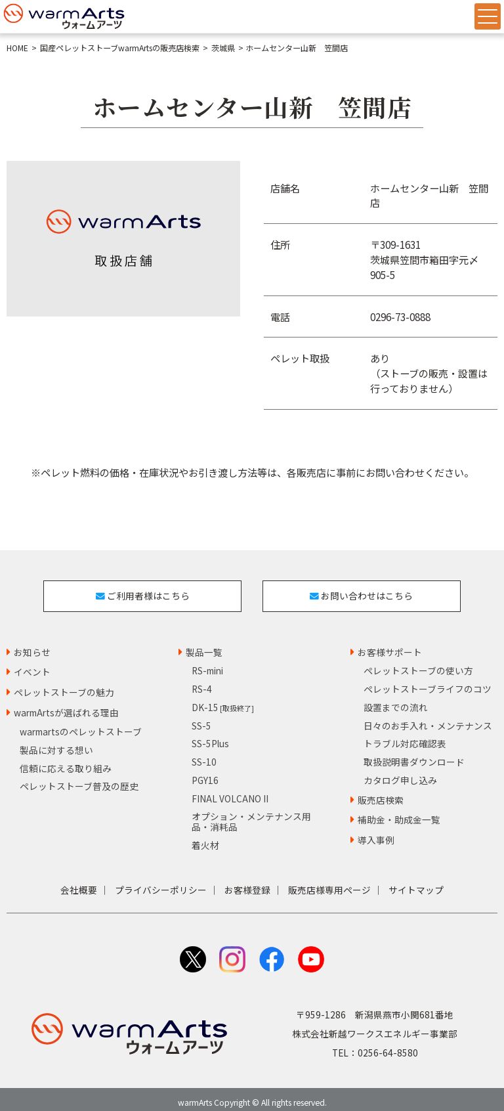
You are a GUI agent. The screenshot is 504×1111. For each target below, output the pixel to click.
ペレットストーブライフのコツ (428, 681)
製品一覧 (204, 644)
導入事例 (376, 832)
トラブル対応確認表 (405, 736)
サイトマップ (416, 882)
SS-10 (204, 754)
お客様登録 (247, 882)
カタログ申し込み (400, 772)
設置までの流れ (396, 700)
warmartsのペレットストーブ (81, 724)
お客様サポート (390, 644)
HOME (17, 48)
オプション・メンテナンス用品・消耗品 (251, 814)
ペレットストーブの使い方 (418, 663)
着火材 (205, 837)
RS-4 (202, 681)
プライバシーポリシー (161, 882)
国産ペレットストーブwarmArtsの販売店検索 (120, 48)
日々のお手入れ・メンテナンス (428, 717)
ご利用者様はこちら (139, 591)
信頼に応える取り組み (66, 760)
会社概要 (78, 882)
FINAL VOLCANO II (230, 790)
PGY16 (205, 772)
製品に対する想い (56, 742)
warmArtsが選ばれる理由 (66, 705)
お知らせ (32, 644)
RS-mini (207, 663)
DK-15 (223, 700)
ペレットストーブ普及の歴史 (79, 778)
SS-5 (201, 717)
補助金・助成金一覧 (399, 812)
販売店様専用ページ (329, 882)
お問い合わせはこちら (365, 591)
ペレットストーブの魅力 (64, 684)
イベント (32, 664)
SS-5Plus (210, 736)
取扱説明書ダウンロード (414, 754)
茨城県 (223, 48)
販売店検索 (381, 791)
